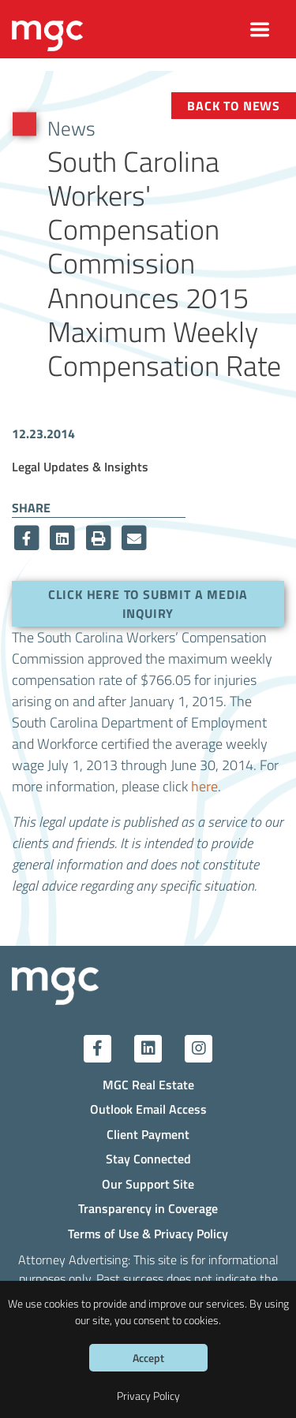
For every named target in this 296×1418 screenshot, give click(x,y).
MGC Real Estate (148, 1084)
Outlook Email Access (148, 1109)
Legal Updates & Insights (80, 466)
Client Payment (148, 1134)
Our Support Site (148, 1183)
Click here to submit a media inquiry (148, 603)
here (204, 786)
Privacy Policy (148, 1395)
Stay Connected (148, 1158)
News (71, 127)
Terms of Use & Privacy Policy (148, 1233)
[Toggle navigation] (260, 29)
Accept (148, 1357)
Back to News (233, 105)
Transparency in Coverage (148, 1208)
